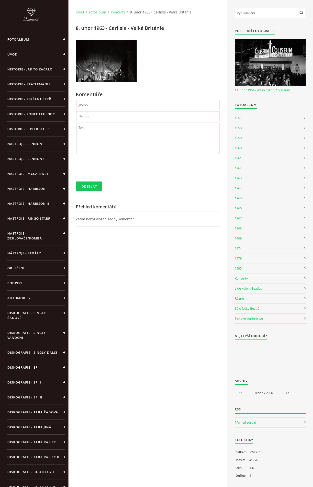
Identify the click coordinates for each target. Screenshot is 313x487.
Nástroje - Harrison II (28, 203)
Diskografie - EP (22, 367)
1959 (238, 138)
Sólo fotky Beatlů (247, 308)
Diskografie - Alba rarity (31, 442)
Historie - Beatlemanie (28, 84)
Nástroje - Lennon (24, 144)
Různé (239, 298)
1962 (238, 168)
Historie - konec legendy (31, 114)
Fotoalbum (18, 39)
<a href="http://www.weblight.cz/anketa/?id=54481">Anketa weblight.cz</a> (270, 356)
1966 (238, 208)
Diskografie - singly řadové (26, 315)
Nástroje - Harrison (26, 188)
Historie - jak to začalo (30, 69)
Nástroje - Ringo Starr (28, 218)
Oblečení (15, 268)
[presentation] (113, 170)
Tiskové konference (249, 318)
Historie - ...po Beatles (28, 129)
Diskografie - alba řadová (32, 412)
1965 (238, 198)
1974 (238, 248)
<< (240, 393)
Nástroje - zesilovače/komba (24, 235)
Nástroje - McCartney (28, 173)
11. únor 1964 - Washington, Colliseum (262, 90)
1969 (238, 238)
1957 (238, 118)
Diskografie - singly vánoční (26, 335)
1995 (238, 268)
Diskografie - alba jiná (29, 427)
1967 (238, 218)
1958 (238, 128)
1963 (238, 178)
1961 (238, 158)
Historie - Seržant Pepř (29, 99)
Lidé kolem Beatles (248, 288)
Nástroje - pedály (24, 253)
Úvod (12, 54)
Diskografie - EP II (24, 382)
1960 (238, 148)
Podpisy (14, 283)
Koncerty (118, 12)
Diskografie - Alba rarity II (33, 457)
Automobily (19, 298)
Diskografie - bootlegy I (30, 472)
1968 (238, 228)
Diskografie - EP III (24, 397)
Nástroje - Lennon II (26, 159)
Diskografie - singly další (32, 352)
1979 (238, 258)
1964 (238, 188)
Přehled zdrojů (245, 422)
